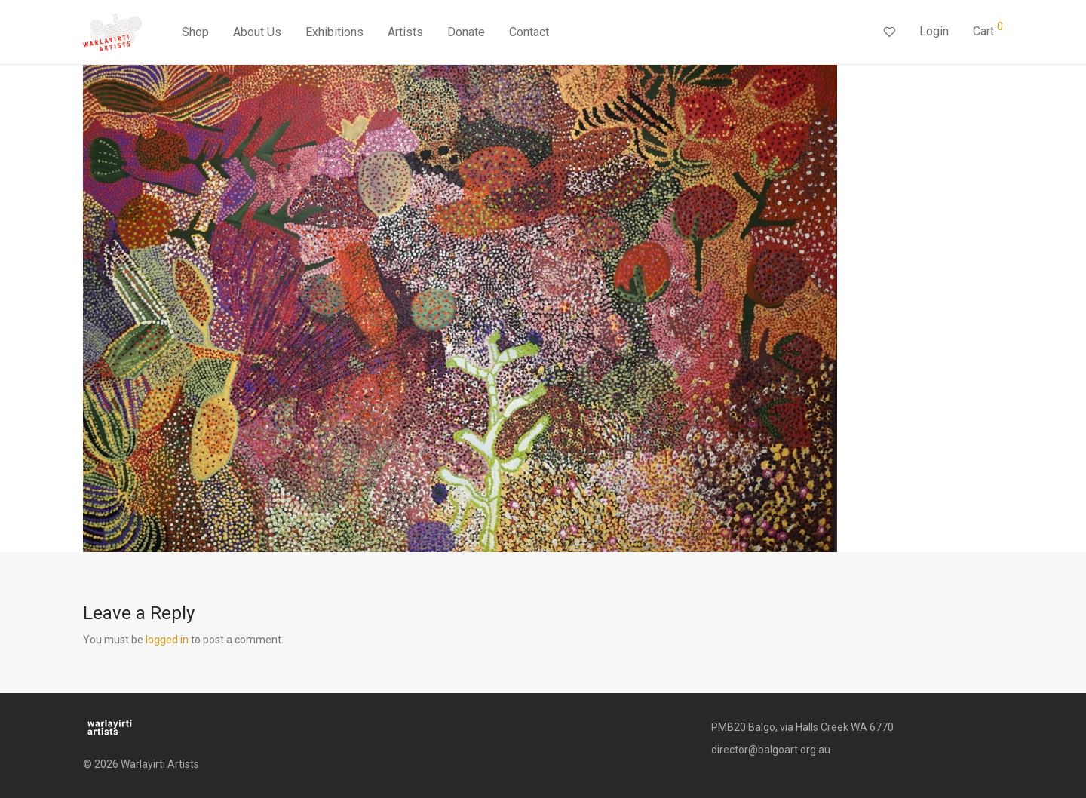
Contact (529, 32)
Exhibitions (334, 32)
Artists (405, 32)
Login (934, 31)
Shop (195, 32)
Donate (466, 32)
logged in (167, 640)
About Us (257, 32)
